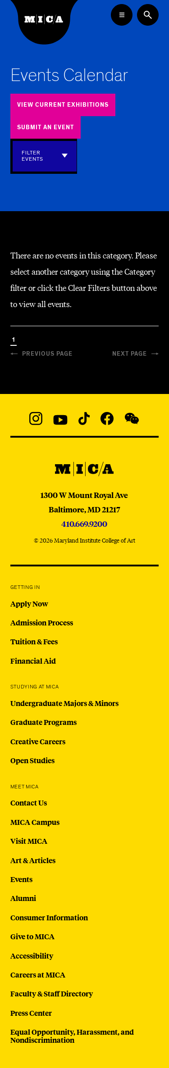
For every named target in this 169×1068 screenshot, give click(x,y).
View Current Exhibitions (63, 105)
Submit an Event (45, 127)
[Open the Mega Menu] (121, 15)
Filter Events (32, 156)
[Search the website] (148, 15)
